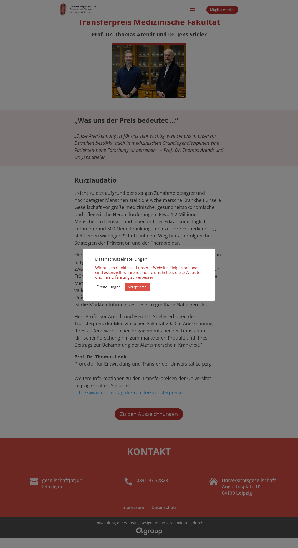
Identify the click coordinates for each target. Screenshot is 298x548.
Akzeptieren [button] (137, 286)
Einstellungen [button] (109, 286)
